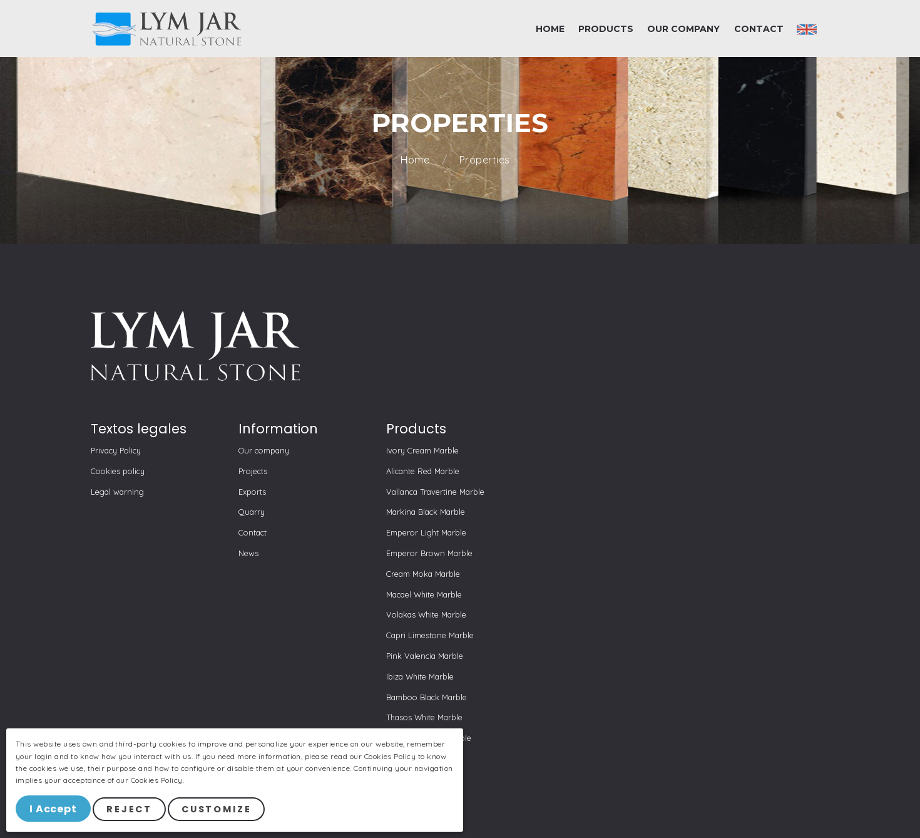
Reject (131, 810)
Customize (218, 810)
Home (416, 160)
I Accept (54, 809)
